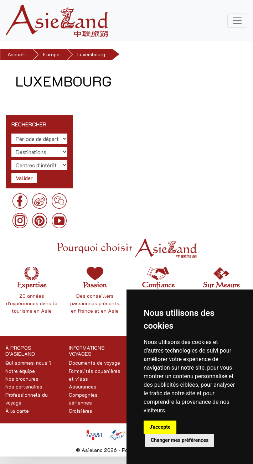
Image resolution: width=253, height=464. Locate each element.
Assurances (83, 386)
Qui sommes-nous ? (28, 362)
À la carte (17, 410)
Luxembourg (91, 54)
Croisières (80, 410)
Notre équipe (20, 370)
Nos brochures (21, 378)
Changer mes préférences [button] (179, 440)
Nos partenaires (23, 386)
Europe (51, 54)
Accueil (16, 54)
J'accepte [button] (160, 427)
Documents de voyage (94, 362)
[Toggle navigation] (237, 21)
